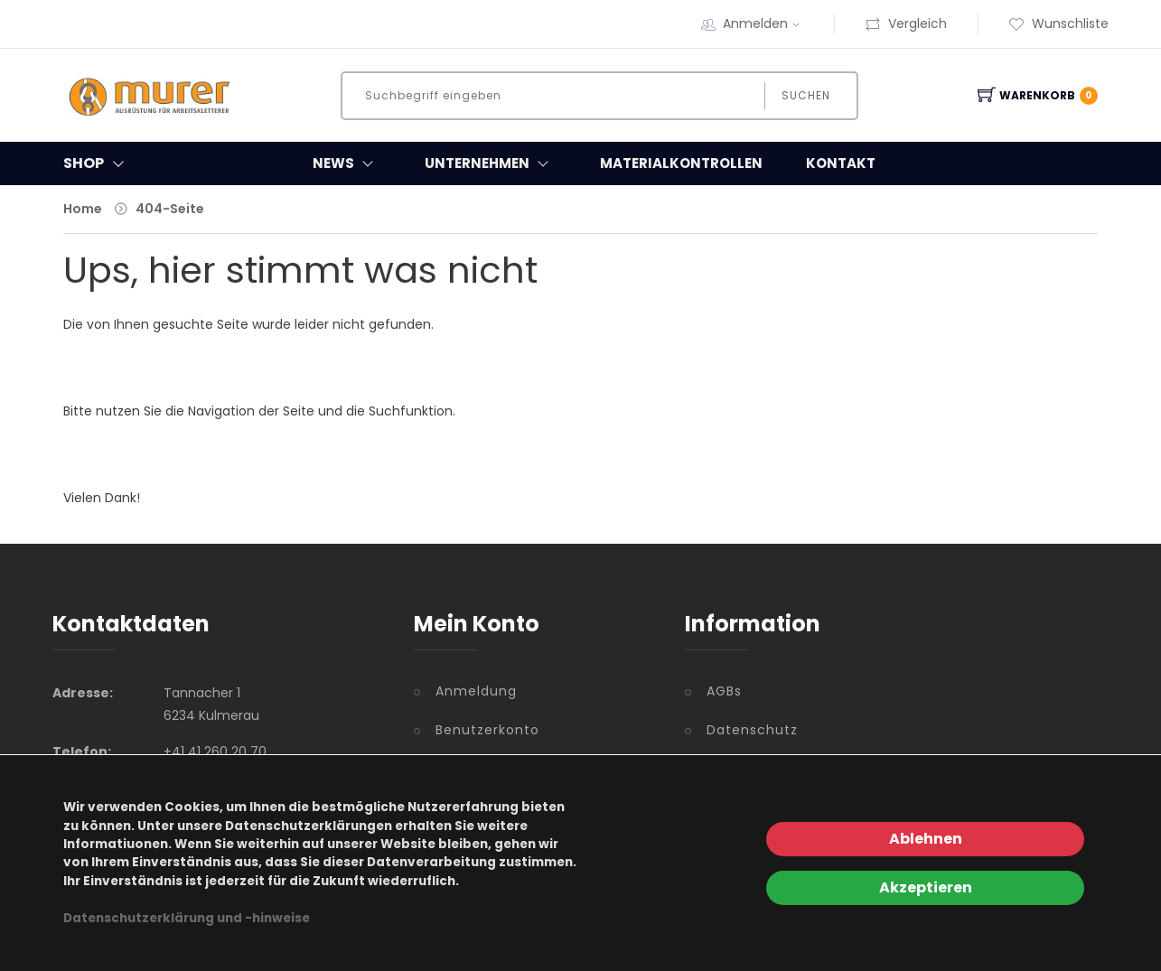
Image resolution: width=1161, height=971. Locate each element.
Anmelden (763, 23)
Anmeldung (476, 691)
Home (82, 209)
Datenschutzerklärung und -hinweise (186, 918)
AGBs (724, 691)
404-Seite (170, 209)
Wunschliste (1058, 23)
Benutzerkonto (487, 730)
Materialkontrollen (681, 163)
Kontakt (840, 163)
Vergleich (906, 23)
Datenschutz (752, 730)
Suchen (806, 95)
